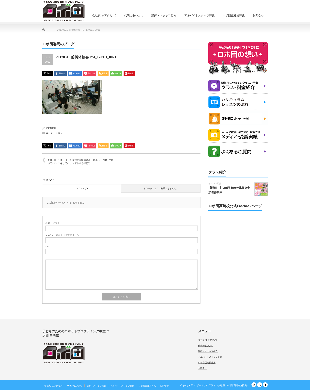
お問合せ (258, 15)
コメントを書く (54, 132)
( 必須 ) (52, 223)
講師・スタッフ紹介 (163, 15)
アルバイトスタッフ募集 (199, 15)
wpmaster (51, 128)
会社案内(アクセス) (104, 15)
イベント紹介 (214, 183)
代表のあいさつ (134, 15)
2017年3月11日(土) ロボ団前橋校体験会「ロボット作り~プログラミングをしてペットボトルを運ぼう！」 (80, 162)
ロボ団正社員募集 (234, 15)
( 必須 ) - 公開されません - (62, 235)
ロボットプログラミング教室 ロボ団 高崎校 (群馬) (221, 385)
